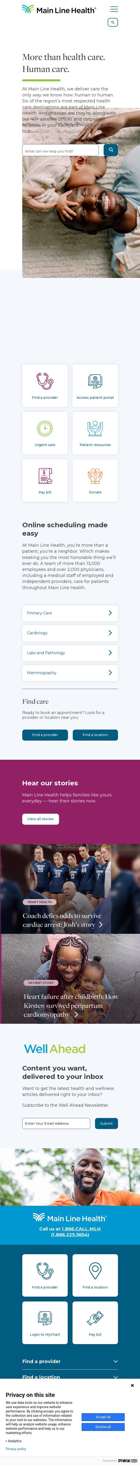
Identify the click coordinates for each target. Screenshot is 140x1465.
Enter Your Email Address (47, 1124)
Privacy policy (16, 1449)
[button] (111, 150)
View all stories (27, 819)
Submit (106, 1123)
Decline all (103, 1427)
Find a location (95, 748)
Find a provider (45, 748)
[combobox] (60, 149)
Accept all (103, 1417)
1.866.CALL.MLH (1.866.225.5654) (76, 1231)
